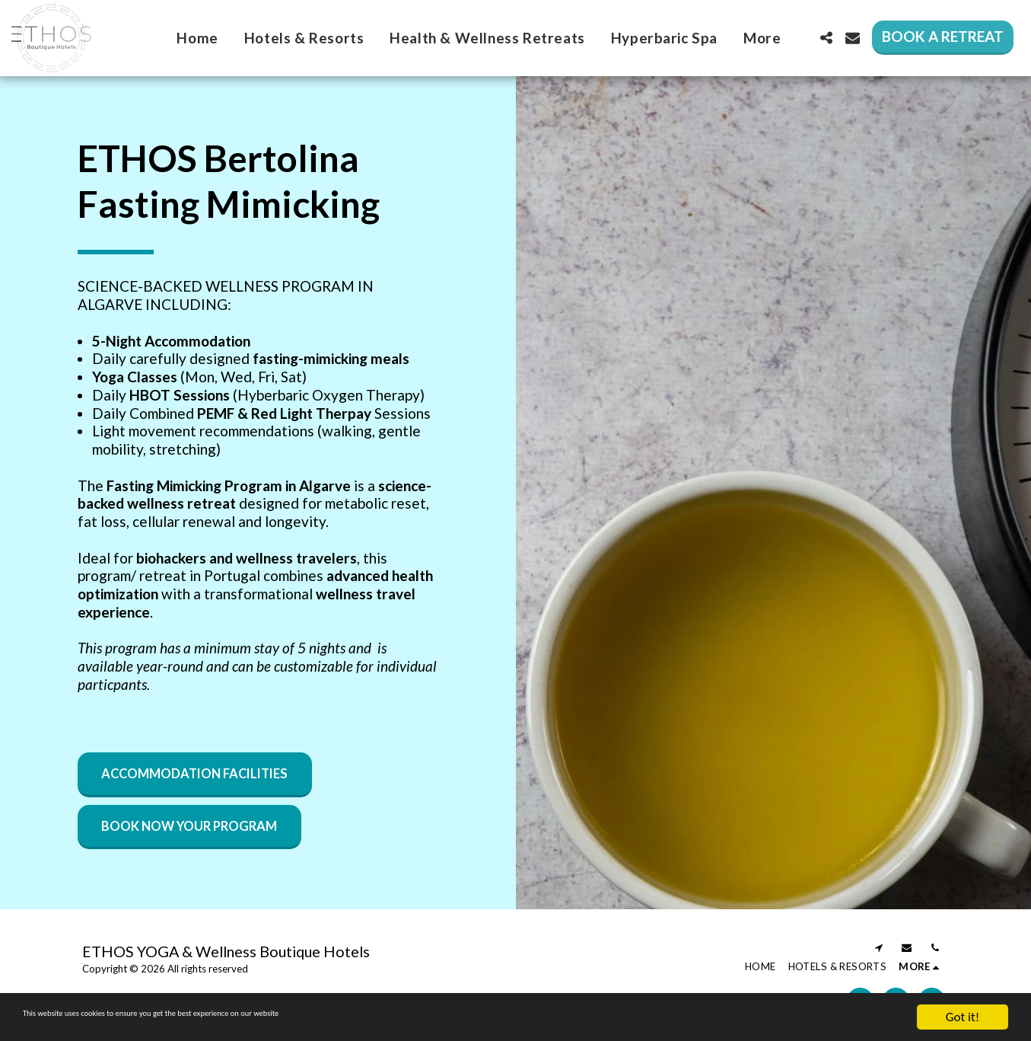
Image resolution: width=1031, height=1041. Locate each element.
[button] (825, 37)
